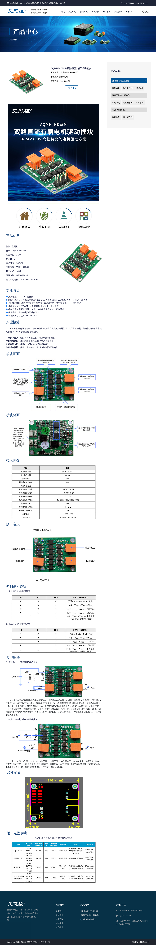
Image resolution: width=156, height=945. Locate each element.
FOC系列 (139, 103)
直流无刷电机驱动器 (129, 95)
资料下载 (107, 12)
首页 (63, 12)
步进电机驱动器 (129, 110)
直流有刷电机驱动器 (129, 81)
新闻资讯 (118, 12)
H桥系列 (139, 88)
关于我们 (129, 12)
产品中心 (72, 12)
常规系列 (116, 88)
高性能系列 (128, 88)
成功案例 (95, 12)
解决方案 (84, 12)
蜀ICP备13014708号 (140, 942)
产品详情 (13, 40)
